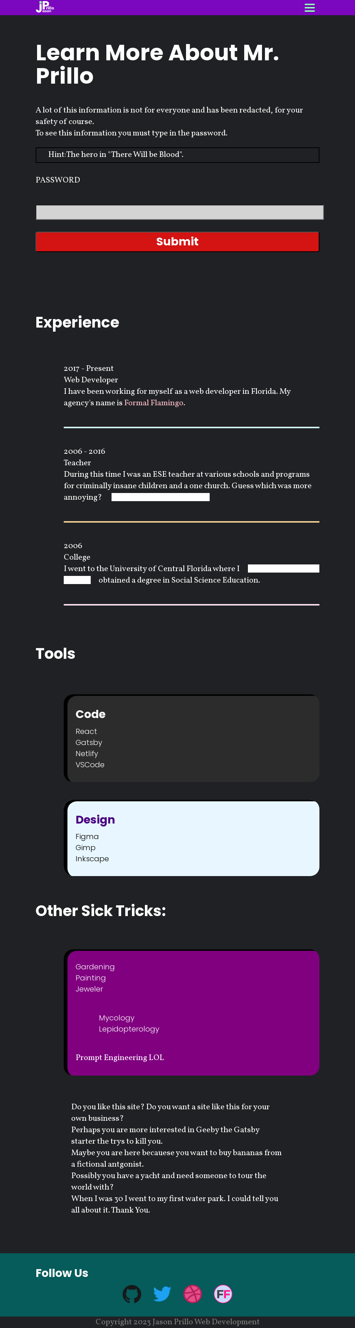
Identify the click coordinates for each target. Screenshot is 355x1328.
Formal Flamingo (153, 403)
